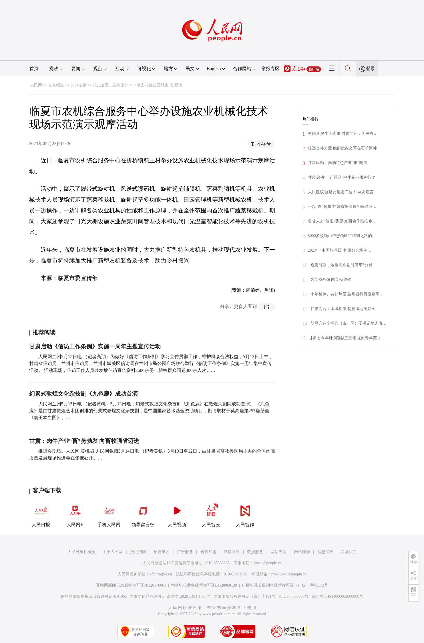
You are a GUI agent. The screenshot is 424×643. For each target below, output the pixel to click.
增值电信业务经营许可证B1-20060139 (204, 585)
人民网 (36, 85)
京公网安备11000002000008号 (337, 596)
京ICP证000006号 (293, 596)
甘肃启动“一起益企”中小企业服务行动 (341, 177)
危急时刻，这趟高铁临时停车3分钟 (341, 265)
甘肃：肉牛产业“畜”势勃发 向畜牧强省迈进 (84, 441)
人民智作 (245, 514)
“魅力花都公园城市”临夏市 (158, 85)
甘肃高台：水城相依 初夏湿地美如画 (343, 309)
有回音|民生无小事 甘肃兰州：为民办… (343, 133)
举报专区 (270, 68)
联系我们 (349, 552)
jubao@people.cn (268, 563)
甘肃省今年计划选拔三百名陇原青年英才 (345, 338)
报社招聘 (138, 552)
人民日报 (41, 514)
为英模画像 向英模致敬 (330, 279)
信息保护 (325, 552)
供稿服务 (232, 552)
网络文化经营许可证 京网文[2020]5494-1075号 (170, 596)
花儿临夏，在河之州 (111, 85)
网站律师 (302, 552)
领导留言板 (143, 514)
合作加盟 (208, 552)
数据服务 (255, 552)
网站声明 (278, 552)
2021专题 (78, 85)
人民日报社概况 (81, 552)
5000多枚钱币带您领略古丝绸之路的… (342, 236)
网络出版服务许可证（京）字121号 (245, 596)
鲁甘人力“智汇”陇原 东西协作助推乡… (342, 221)
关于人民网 (113, 552)
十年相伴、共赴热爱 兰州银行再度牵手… (347, 294)
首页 (34, 68)
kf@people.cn (161, 574)
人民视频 (177, 514)
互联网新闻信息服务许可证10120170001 (131, 585)
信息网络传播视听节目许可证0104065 (94, 596)
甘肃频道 (56, 85)
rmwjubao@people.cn (289, 574)
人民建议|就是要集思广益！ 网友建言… (343, 192)
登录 (370, 68)
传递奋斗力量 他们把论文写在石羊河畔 (342, 148)
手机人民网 (108, 514)
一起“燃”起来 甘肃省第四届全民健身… (342, 206)
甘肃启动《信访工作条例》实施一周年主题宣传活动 (95, 346)
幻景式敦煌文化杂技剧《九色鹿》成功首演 (83, 393)
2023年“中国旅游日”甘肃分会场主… (339, 250)
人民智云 (211, 514)
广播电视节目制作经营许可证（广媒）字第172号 (285, 585)
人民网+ (75, 514)
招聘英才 (162, 552)
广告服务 (185, 552)
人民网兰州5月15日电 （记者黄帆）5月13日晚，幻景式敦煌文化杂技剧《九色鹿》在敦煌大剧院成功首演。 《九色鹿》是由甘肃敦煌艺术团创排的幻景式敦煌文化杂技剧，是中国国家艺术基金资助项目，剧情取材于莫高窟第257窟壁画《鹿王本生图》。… (149, 410)
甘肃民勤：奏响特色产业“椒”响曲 (337, 163)
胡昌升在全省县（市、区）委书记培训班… (348, 323)
